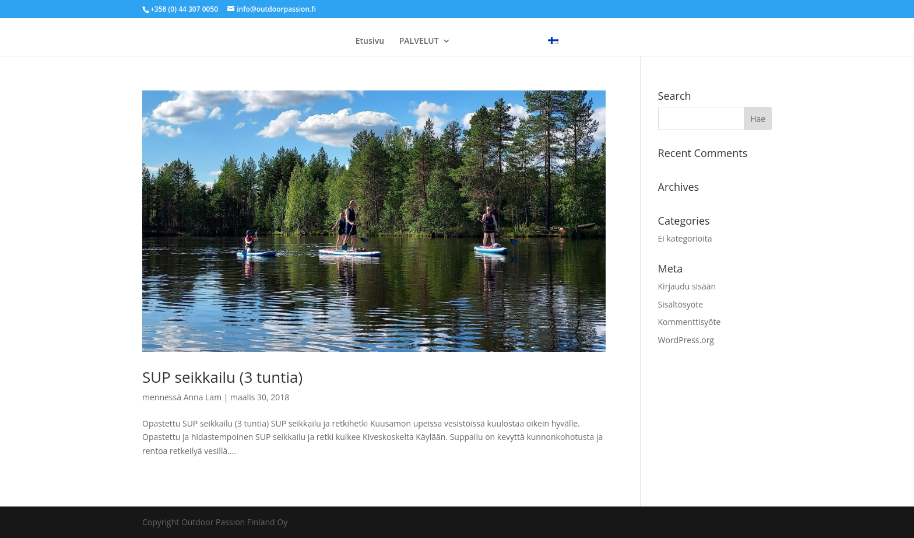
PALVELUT (419, 41)
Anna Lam (203, 397)
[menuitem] (553, 41)
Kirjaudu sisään (687, 286)
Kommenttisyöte (689, 321)
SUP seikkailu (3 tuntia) (222, 376)
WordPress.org (686, 339)
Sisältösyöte (681, 304)
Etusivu (370, 41)
